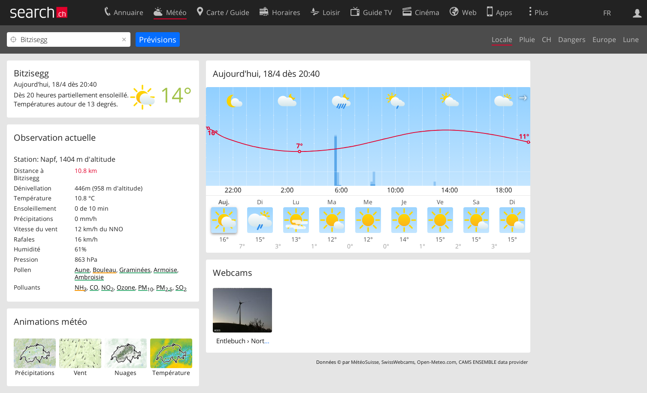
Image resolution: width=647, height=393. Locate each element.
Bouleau (104, 270)
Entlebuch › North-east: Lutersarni (266, 340)
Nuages (125, 373)
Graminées (135, 270)
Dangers (572, 39)
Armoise (165, 270)
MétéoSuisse (365, 362)
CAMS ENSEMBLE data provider (493, 362)
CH (546, 39)
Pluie (527, 39)
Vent (80, 373)
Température (171, 373)
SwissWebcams (397, 362)
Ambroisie (89, 277)
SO (181, 287)
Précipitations (34, 373)
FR (607, 13)
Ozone (126, 287)
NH (81, 287)
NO (107, 287)
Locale (502, 39)
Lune (631, 39)
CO (94, 287)
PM (145, 287)
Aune (82, 270)
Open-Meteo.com (436, 362)
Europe (604, 39)
